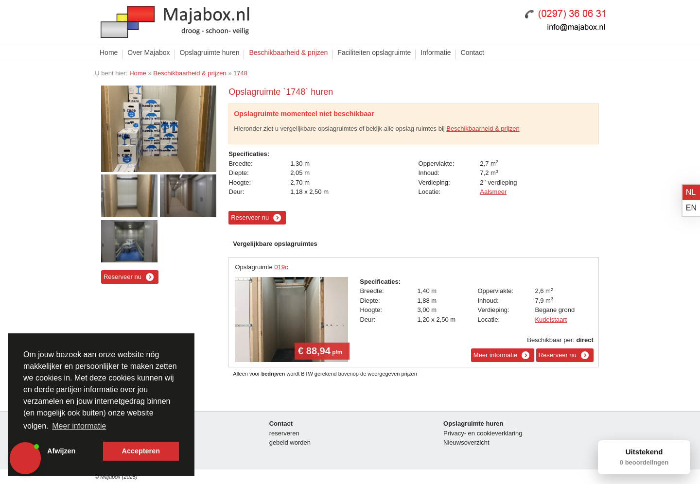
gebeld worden (290, 442)
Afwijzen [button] (61, 451)
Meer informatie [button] (79, 426)
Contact (472, 52)
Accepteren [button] (141, 451)
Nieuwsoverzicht (466, 442)
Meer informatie (495, 355)
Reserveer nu (122, 276)
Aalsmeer (493, 191)
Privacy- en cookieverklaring (483, 433)
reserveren (284, 433)
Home (109, 52)
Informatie (435, 52)
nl (691, 192)
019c (281, 267)
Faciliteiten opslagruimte (374, 52)
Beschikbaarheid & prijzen (288, 52)
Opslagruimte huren (210, 52)
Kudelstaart (551, 319)
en (691, 208)
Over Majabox (148, 52)
